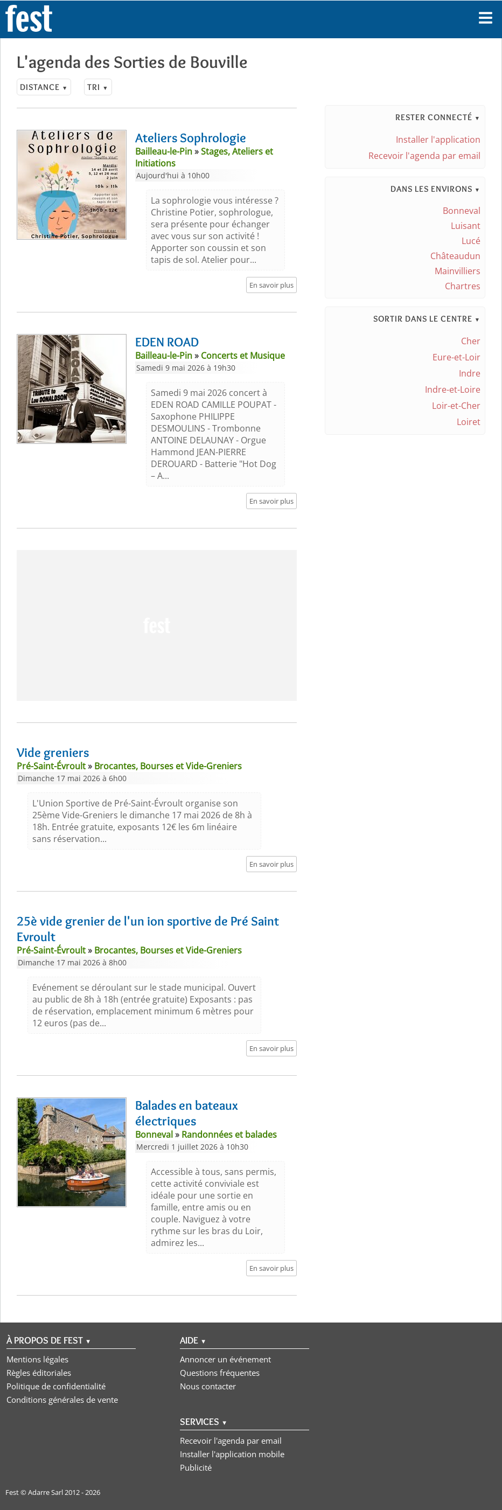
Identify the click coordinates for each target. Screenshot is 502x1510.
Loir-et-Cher (456, 406)
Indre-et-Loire (452, 389)
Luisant (465, 226)
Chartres (462, 286)
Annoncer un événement (225, 1359)
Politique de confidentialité (56, 1386)
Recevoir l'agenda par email (424, 156)
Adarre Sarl (45, 1492)
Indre (469, 373)
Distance (44, 87)
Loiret (468, 422)
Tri (97, 87)
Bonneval (461, 211)
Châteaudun (455, 256)
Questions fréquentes (220, 1372)
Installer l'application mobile (232, 1454)
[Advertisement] (157, 625)
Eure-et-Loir (456, 357)
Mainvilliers (457, 271)
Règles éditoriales (38, 1372)
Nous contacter (208, 1386)
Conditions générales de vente (62, 1399)
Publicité (196, 1467)
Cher (470, 341)
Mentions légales (37, 1359)
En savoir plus (271, 285)
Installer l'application (438, 139)
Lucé (471, 241)
